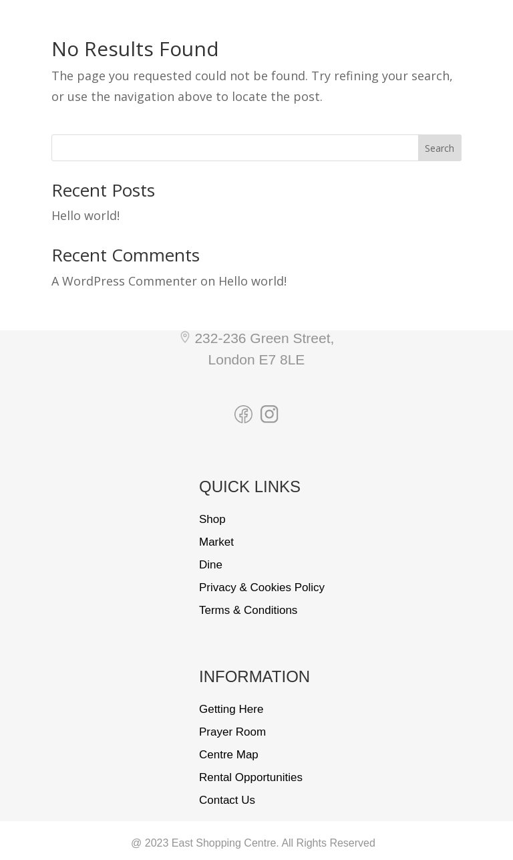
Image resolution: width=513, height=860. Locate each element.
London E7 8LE (256, 359)
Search (439, 148)
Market (216, 542)
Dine (210, 564)
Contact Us (227, 800)
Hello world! (85, 215)
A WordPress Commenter (124, 281)
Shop (212, 519)
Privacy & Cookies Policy (262, 587)
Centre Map (229, 754)
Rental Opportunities (251, 777)
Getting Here (231, 709)
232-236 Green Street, (264, 338)
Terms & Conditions (248, 610)
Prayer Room (232, 732)
